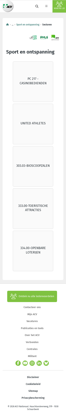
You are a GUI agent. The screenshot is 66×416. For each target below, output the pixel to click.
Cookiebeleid (33, 384)
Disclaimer (33, 377)
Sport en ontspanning (27, 24)
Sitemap (33, 391)
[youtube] (25, 363)
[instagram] (32, 363)
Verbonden (32, 342)
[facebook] (18, 363)
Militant (32, 356)
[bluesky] (46, 363)
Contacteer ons (32, 307)
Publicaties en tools (32, 328)
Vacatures (32, 321)
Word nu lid (59, 6)
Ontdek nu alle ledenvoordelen (32, 296)
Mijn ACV (32, 314)
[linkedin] (39, 363)
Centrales (32, 349)
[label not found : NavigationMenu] (46, 6)
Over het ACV (32, 335)
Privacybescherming (33, 397)
